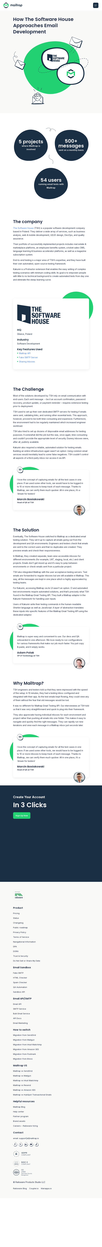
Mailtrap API (25, 353)
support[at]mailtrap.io (29, 1139)
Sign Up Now (21, 815)
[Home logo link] (14, 5)
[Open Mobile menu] (95, 5)
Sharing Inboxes (27, 361)
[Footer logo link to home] (51, 896)
